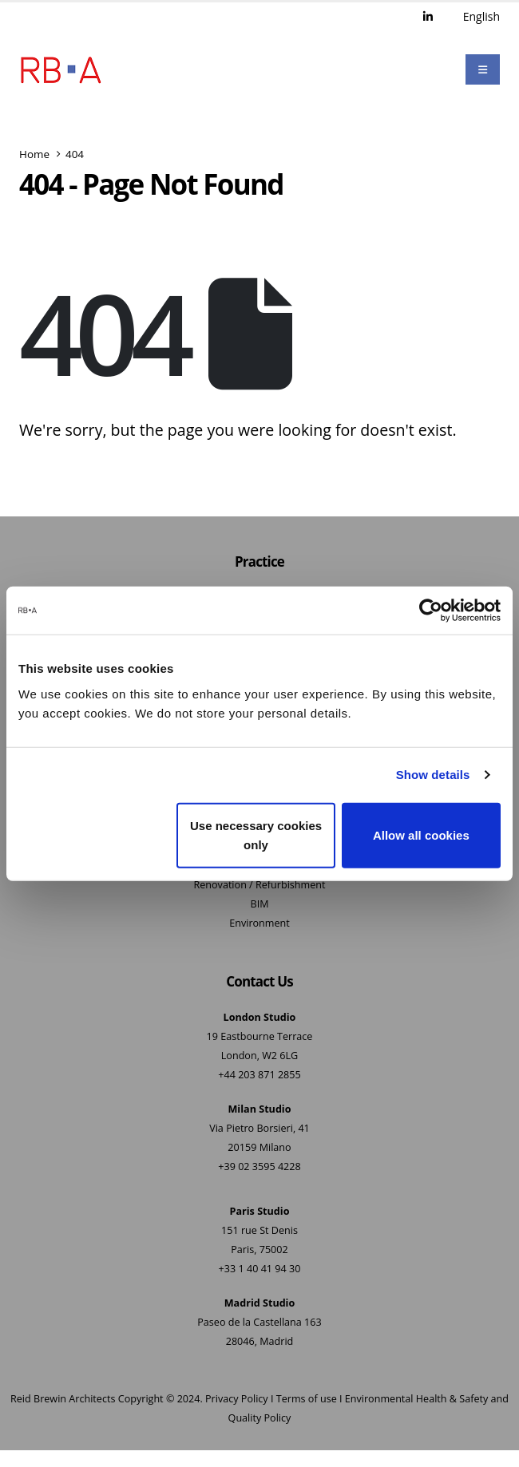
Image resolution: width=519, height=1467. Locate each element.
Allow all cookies (421, 834)
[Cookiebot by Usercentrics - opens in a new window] (431, 611)
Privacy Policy (236, 1399)
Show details (433, 774)
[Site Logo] (60, 70)
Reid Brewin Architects (62, 1399)
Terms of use (306, 1399)
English (481, 16)
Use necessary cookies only (256, 834)
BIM (260, 904)
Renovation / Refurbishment (259, 885)
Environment (259, 924)
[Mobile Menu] (483, 70)
